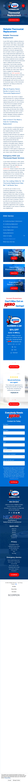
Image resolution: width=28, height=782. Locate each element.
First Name (5, 424)
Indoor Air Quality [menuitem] (7, 236)
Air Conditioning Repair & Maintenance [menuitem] (12, 221)
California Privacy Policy (14, 546)
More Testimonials (14, 404)
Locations (14, 575)
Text (15, 347)
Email (15, 350)
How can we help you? (8, 460)
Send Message (14, 482)
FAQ (14, 551)
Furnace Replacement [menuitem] (8, 230)
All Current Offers (14, 366)
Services (14, 530)
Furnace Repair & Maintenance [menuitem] (10, 227)
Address (5, 448)
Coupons (14, 534)
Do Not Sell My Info (14, 548)
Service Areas (14, 536)
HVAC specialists (16, 73)
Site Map (14, 553)
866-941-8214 (14, 502)
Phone (4, 436)
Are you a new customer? (9, 454)
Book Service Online (14, 19)
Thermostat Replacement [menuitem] (9, 239)
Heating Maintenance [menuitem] (8, 233)
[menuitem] (14, 586)
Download (15, 352)
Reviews (14, 532)
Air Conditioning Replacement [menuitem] (10, 224)
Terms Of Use (14, 550)
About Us (14, 529)
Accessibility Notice (14, 544)
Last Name (5, 430)
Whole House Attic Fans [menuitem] (9, 242)
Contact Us (14, 537)
